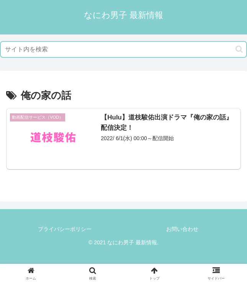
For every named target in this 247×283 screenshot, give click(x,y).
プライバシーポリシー (65, 229)
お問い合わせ (182, 229)
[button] (239, 49)
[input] (123, 49)
